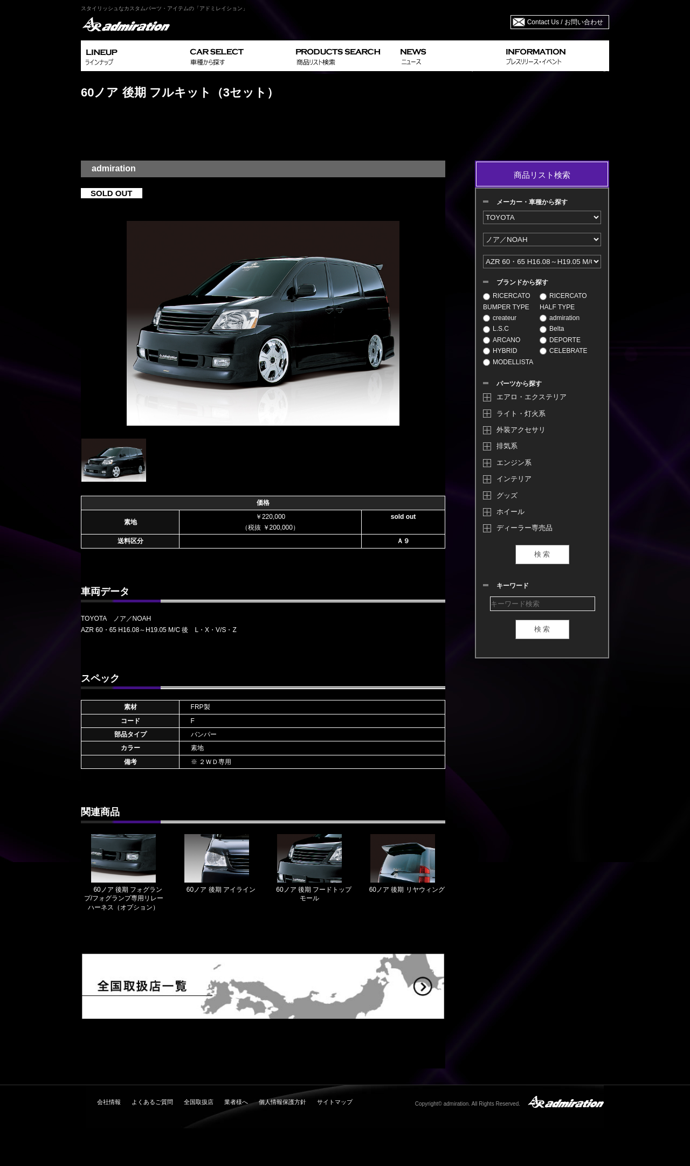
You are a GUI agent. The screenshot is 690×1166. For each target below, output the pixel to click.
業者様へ (236, 1102)
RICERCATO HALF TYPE (563, 301)
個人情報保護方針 (282, 1102)
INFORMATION (555, 55)
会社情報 (109, 1102)
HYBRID (500, 351)
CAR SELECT (238, 55)
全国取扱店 (198, 1102)
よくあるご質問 (152, 1102)
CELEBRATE (563, 351)
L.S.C (496, 328)
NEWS (448, 55)
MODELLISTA (508, 362)
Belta (552, 328)
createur (499, 318)
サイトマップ (335, 1102)
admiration (559, 318)
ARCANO (501, 340)
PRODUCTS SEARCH (343, 55)
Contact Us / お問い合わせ (565, 22)
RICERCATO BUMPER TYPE (506, 301)
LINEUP (133, 55)
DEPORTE (560, 340)
